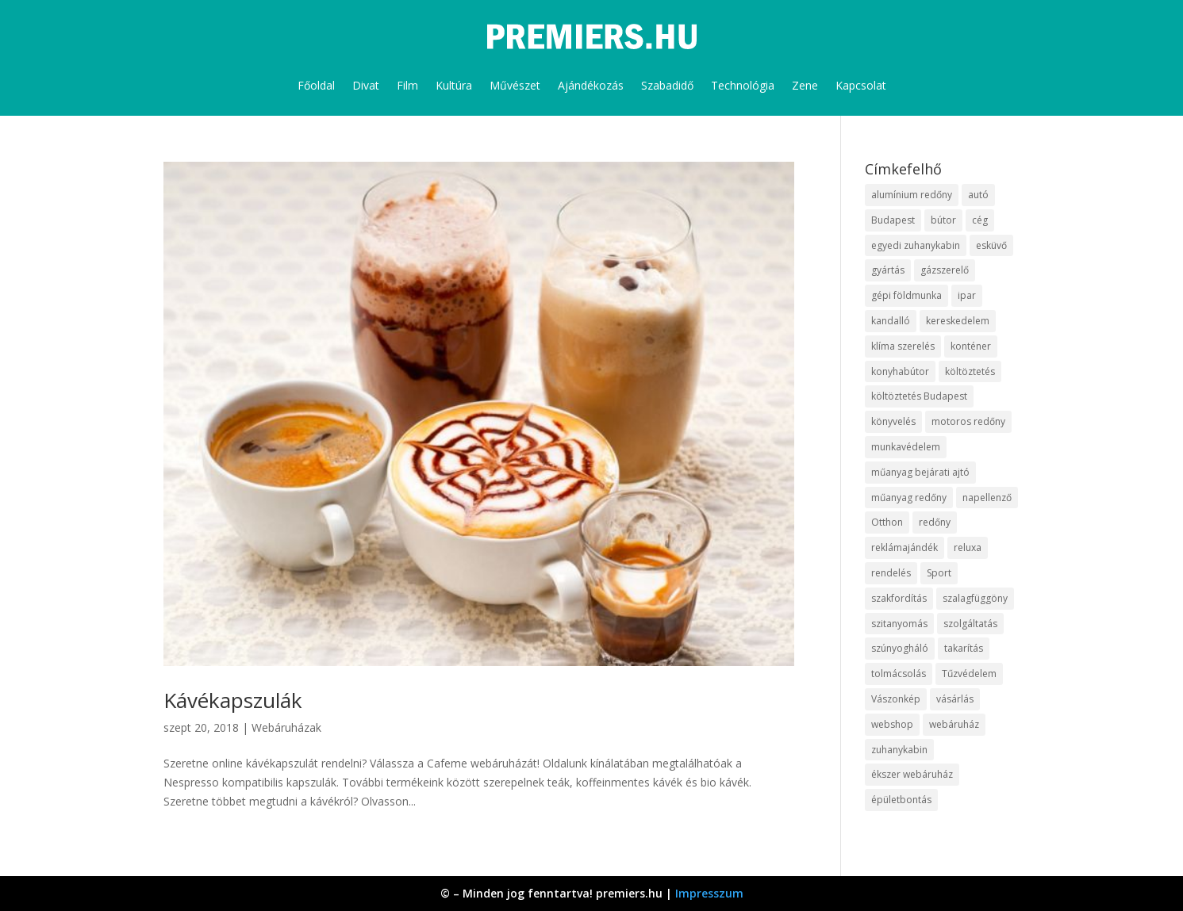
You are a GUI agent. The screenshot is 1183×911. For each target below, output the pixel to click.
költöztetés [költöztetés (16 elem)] (970, 371)
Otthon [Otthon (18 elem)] (887, 522)
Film (407, 85)
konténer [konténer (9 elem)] (971, 346)
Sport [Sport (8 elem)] (939, 573)
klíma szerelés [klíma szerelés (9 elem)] (903, 346)
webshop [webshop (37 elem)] (892, 724)
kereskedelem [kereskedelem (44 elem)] (957, 320)
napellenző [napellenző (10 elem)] (987, 497)
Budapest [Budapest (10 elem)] (893, 220)
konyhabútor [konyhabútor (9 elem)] (900, 371)
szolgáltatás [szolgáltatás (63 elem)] (970, 623)
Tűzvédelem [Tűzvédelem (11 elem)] (969, 673)
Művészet (515, 85)
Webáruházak (286, 727)
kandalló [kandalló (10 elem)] (890, 320)
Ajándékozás (591, 85)
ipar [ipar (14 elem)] (967, 295)
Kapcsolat (860, 85)
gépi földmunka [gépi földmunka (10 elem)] (906, 295)
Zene (805, 85)
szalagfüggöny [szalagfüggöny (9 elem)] (975, 598)
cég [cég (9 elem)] (980, 220)
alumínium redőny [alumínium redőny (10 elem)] (911, 194)
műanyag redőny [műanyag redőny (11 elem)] (909, 497)
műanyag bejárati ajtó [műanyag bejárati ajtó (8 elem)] (920, 472)
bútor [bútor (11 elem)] (943, 220)
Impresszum (709, 893)
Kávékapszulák (232, 700)
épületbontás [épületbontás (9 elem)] (901, 799)
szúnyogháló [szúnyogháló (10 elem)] (899, 648)
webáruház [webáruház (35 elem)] (954, 724)
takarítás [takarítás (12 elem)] (963, 648)
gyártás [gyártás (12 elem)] (888, 270)
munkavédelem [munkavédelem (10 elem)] (905, 447)
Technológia (742, 85)
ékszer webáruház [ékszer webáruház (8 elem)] (912, 774)
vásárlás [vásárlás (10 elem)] (955, 699)
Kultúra (454, 85)
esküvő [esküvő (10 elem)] (991, 245)
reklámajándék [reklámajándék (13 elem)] (904, 547)
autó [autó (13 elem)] (978, 194)
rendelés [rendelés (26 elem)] (891, 573)
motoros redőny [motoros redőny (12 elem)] (968, 421)
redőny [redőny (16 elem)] (935, 522)
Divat (365, 85)
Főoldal (316, 85)
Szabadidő (667, 85)
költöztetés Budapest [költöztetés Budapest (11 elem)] (919, 396)
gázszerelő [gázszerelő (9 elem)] (944, 270)
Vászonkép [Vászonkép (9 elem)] (895, 699)
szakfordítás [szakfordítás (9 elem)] (899, 598)
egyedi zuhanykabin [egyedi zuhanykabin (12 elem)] (915, 245)
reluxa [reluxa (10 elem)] (967, 547)
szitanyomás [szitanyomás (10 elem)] (899, 623)
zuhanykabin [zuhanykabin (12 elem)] (899, 749)
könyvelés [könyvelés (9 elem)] (893, 421)
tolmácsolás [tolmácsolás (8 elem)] (898, 673)
